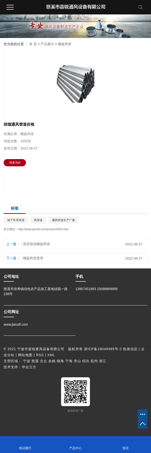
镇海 (60, 361)
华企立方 (29, 367)
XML (51, 355)
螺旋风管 (64, 44)
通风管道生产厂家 (63, 220)
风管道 (38, 220)
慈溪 (35, 361)
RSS (40, 355)
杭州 (94, 361)
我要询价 (15, 162)
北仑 (43, 361)
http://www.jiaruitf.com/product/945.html (43, 229)
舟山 (77, 361)
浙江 (102, 361)
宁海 (69, 361)
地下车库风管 (16, 220)
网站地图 (25, 355)
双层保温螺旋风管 (36, 244)
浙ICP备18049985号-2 (103, 349)
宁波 (26, 361)
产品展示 (47, 44)
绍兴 (85, 361)
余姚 (52, 361)
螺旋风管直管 (33, 258)
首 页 (33, 44)
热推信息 (130, 349)
